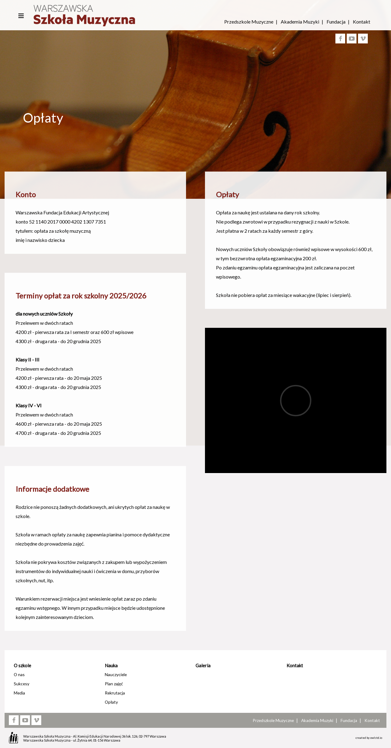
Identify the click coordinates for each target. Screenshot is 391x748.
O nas (19, 674)
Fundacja (336, 21)
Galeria (203, 665)
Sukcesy (21, 683)
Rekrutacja (115, 692)
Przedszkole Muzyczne (248, 21)
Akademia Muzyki (300, 21)
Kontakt (361, 21)
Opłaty (111, 702)
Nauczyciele (116, 674)
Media (19, 692)
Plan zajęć (114, 683)
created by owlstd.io (369, 737)
